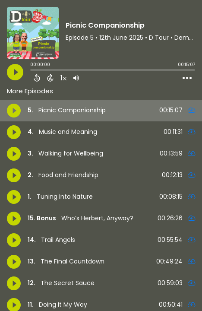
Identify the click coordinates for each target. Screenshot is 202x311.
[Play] (15, 72)
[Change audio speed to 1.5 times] (63, 78)
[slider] (32, 71)
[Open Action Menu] (187, 78)
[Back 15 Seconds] (37, 78)
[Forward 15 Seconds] (50, 78)
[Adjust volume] (76, 78)
